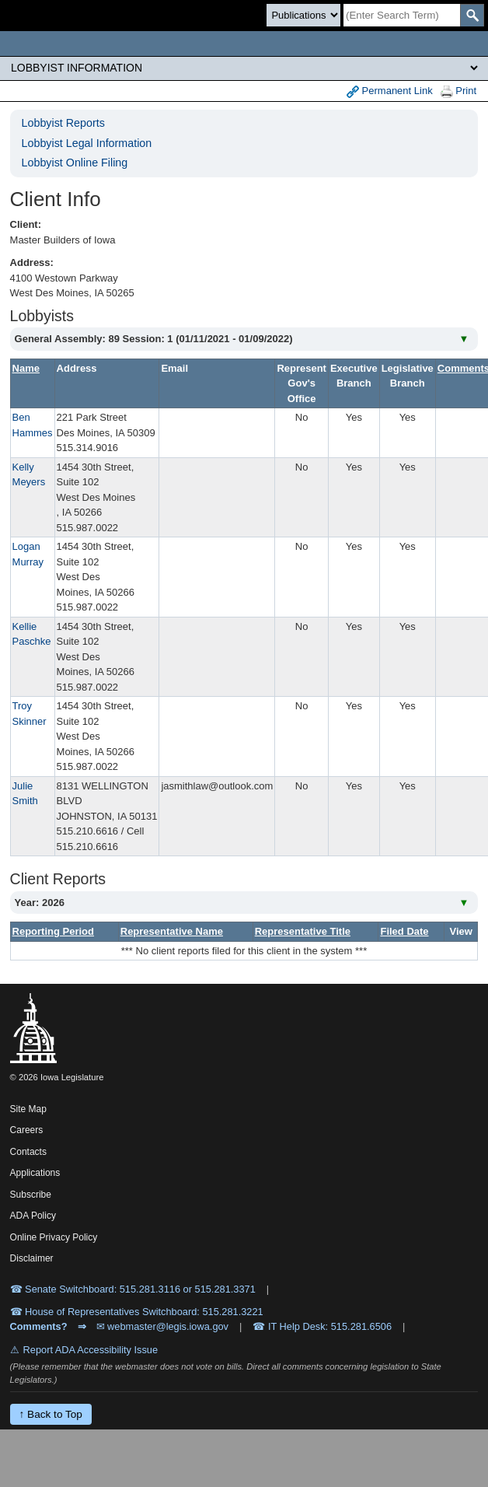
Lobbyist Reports (63, 123)
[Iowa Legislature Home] (244, 43)
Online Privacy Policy (54, 1237)
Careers (27, 1130)
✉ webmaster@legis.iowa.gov (162, 1326)
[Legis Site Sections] (244, 68)
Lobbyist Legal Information (87, 143)
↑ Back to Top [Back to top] (50, 1414)
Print (458, 91)
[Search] (401, 15)
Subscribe (30, 1194)
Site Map (28, 1109)
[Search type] (303, 15)
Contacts (28, 1151)
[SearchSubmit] (472, 15)
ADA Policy (33, 1215)
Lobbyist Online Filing (75, 162)
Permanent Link (390, 91)
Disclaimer (32, 1258)
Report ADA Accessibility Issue (91, 1350)
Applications (35, 1172)
